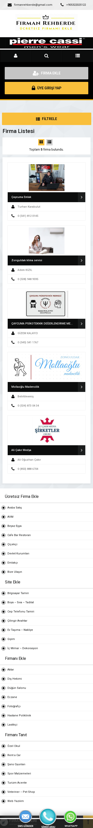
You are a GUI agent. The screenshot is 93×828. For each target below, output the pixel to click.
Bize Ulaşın (14, 571)
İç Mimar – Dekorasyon (22, 648)
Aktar (10, 669)
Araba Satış (14, 507)
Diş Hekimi (14, 678)
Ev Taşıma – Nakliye (20, 630)
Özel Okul (13, 746)
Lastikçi (12, 724)
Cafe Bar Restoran (19, 535)
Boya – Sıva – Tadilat (20, 602)
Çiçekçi (12, 544)
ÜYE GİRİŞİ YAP (47, 88)
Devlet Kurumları (18, 553)
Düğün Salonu (16, 688)
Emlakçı (12, 562)
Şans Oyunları (16, 764)
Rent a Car (14, 755)
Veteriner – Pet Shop (21, 792)
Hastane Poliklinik (19, 715)
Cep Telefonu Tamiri (20, 611)
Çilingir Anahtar (17, 620)
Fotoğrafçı (14, 706)
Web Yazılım (15, 801)
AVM (10, 516)
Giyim (11, 639)
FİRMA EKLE (47, 73)
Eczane (12, 697)
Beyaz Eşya (14, 526)
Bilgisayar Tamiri (18, 593)
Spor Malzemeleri (19, 773)
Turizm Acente (17, 782)
